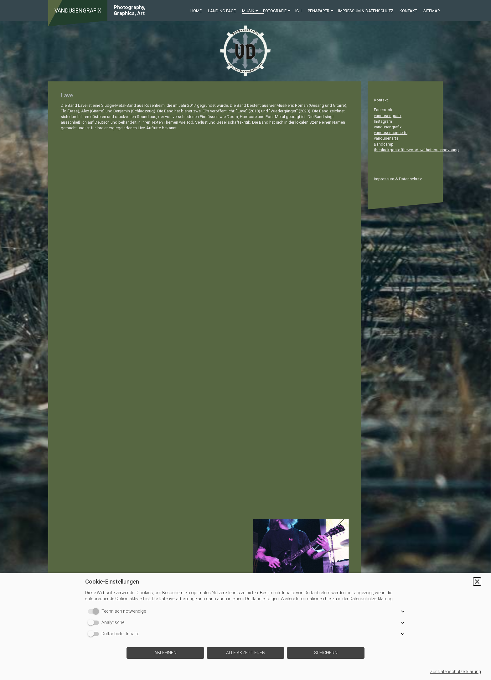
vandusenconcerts (390, 132)
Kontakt (408, 10)
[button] (477, 581)
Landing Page (222, 10)
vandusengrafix (387, 115)
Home (196, 10)
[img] (245, 51)
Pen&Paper (318, 10)
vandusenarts (386, 138)
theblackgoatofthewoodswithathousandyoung (416, 149)
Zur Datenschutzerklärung (455, 671)
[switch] (94, 611)
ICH (298, 10)
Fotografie (275, 10)
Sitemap (431, 10)
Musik (248, 10)
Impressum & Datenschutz (365, 10)
